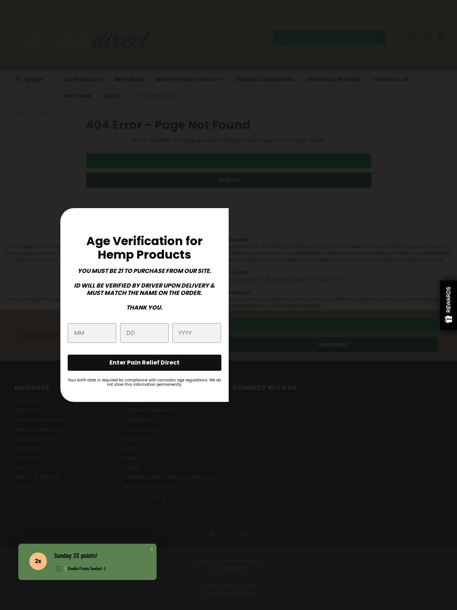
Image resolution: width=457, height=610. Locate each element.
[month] (92, 333)
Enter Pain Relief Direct (144, 362)
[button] (152, 549)
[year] (196, 333)
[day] (144, 333)
